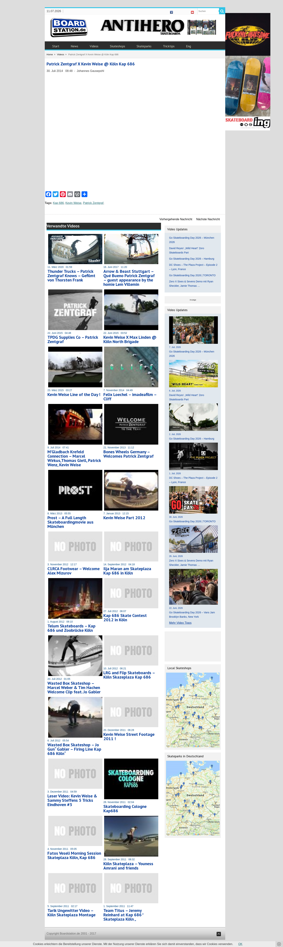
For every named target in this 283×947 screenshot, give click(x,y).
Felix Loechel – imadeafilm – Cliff (129, 397)
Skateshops (117, 46)
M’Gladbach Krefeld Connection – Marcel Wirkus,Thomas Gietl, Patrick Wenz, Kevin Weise (74, 458)
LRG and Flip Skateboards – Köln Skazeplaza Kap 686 (129, 675)
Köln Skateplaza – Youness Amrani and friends (128, 866)
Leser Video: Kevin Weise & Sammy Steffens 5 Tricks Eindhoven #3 (72, 800)
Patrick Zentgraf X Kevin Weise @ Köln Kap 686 (91, 64)
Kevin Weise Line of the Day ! (73, 394)
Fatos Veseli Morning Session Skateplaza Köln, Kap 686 (74, 855)
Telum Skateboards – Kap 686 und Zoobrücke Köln (71, 628)
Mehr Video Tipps (180, 622)
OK (240, 944)
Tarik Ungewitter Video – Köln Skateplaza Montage (71, 913)
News (74, 46)
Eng (188, 46)
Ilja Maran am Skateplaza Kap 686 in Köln (127, 571)
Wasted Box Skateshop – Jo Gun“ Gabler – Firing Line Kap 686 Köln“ (74, 749)
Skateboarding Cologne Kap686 (125, 808)
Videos (94, 46)
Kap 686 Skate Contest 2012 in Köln (125, 618)
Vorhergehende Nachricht (176, 219)
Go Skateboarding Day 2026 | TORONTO (192, 275)
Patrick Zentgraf (93, 203)
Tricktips (169, 46)
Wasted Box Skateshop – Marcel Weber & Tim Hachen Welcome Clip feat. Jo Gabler (74, 687)
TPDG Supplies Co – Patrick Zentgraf (72, 339)
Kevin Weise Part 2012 (124, 517)
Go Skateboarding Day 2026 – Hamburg (191, 258)
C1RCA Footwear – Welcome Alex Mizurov (73, 571)
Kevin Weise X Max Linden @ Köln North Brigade (129, 339)
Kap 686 (58, 203)
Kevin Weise (73, 203)
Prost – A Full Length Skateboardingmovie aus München (70, 522)
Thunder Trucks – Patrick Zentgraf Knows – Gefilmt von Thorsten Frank (71, 275)
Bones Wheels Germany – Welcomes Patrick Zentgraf (128, 454)
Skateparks (144, 46)
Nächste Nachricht (208, 219)
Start (55, 46)
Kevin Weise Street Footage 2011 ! (128, 736)
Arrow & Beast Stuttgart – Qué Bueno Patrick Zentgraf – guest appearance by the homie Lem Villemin (129, 277)
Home (50, 54)
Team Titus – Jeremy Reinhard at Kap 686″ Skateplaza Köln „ (123, 915)
